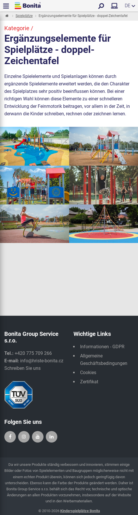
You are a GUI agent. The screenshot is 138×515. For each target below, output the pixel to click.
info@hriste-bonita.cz (41, 360)
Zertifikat (89, 381)
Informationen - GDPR (102, 346)
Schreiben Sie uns (22, 368)
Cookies (88, 372)
